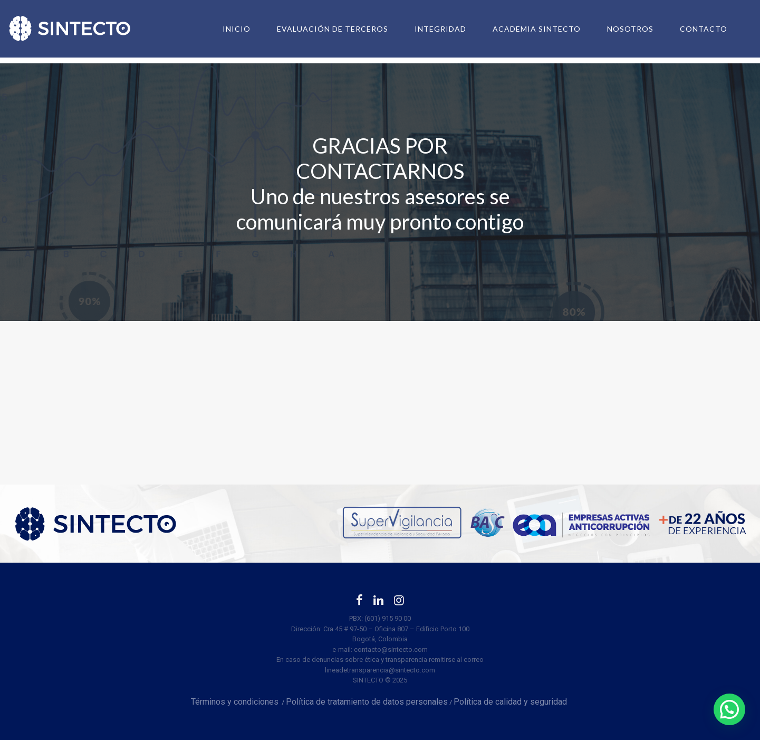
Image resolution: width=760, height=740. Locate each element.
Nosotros (621, 28)
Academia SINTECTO (527, 28)
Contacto (694, 28)
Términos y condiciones (234, 702)
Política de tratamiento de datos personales (367, 702)
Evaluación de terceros (323, 28)
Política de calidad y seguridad (511, 702)
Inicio (227, 28)
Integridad (431, 28)
